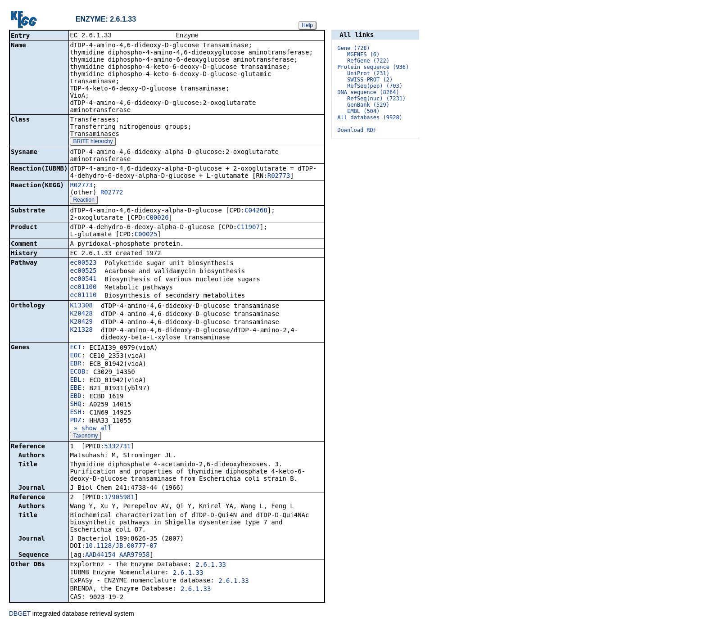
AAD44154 (100, 555)
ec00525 (83, 271)
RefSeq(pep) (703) (375, 86)
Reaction (83, 201)
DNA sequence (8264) (368, 92)
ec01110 (83, 295)
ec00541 (83, 279)
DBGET (20, 614)
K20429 (81, 322)
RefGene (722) (368, 61)
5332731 (117, 447)
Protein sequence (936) (373, 67)
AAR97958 (134, 555)
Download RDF (356, 130)
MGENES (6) (363, 54)
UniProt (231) (368, 73)
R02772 (111, 193)
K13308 (81, 306)
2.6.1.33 (211, 565)
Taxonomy (85, 436)
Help (307, 25)
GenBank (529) (368, 105)
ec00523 (83, 263)
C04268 (255, 211)
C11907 (248, 227)
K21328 (81, 330)
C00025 (146, 235)
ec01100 (83, 287)
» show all (91, 429)
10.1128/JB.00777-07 (121, 546)
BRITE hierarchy (93, 142)
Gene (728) (353, 48)
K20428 (81, 314)
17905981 (119, 497)
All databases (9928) (370, 117)
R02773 (278, 176)
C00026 (157, 218)
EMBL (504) (363, 111)
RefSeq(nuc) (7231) (376, 98)
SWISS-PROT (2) (370, 80)
